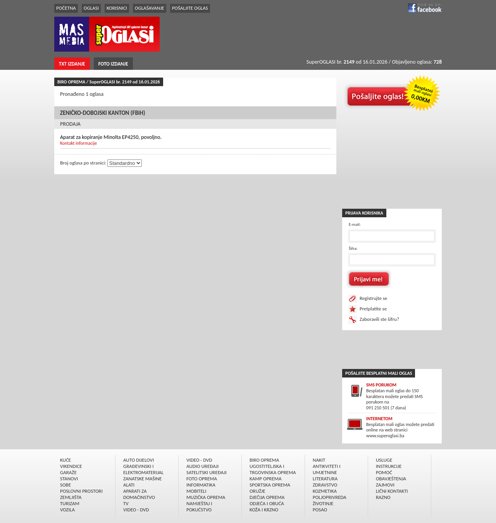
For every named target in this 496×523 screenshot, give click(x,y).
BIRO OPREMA (264, 460)
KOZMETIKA (325, 491)
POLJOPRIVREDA (329, 497)
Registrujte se (373, 298)
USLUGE (384, 460)
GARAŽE (68, 472)
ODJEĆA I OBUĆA (267, 503)
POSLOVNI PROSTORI (81, 491)
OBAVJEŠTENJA (391, 478)
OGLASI (91, 8)
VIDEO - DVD (136, 510)
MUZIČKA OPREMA (205, 497)
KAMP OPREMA (265, 478)
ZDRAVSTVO (325, 485)
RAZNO (383, 497)
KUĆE (65, 460)
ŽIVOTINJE (323, 503)
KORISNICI (117, 8)
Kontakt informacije (78, 143)
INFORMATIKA (200, 485)
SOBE (65, 485)
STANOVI (69, 478)
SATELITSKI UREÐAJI (206, 472)
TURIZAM (69, 503)
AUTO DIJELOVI (138, 460)
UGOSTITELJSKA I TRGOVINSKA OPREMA (273, 469)
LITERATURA (325, 478)
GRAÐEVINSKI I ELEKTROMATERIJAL (143, 469)
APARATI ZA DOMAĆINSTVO (139, 494)
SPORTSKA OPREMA (270, 485)
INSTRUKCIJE (388, 466)
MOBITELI (196, 491)
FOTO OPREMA (201, 478)
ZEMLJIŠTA (70, 497)
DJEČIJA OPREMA (267, 497)
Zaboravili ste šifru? (379, 319)
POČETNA (66, 8)
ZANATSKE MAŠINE (142, 478)
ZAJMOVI (385, 485)
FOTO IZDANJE (113, 64)
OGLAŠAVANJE (149, 8)
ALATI (128, 485)
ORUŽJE (257, 491)
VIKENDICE (71, 466)
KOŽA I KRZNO (264, 510)
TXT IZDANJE (72, 64)
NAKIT (319, 460)
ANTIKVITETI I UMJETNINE (326, 469)
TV (126, 503)
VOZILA (67, 510)
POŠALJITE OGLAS (190, 8)
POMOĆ (384, 472)
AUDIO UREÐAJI (202, 466)
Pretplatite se (373, 309)
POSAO (320, 510)
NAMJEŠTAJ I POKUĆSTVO (199, 506)
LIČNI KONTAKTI (392, 491)
